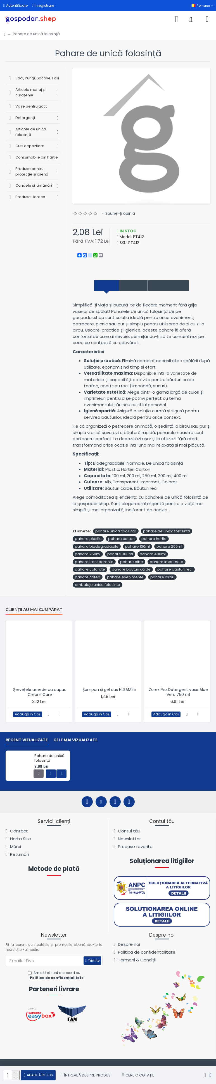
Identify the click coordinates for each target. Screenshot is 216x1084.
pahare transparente (94, 562)
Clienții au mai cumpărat (34, 609)
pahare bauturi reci (175, 570)
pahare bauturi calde (131, 570)
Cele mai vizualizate (75, 740)
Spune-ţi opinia (120, 213)
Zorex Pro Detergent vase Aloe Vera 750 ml (178, 692)
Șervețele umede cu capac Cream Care (40, 692)
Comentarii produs (176, 286)
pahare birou (162, 578)
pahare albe (131, 562)
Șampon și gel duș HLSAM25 (109, 689)
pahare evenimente (125, 578)
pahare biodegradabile (96, 547)
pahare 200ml (169, 547)
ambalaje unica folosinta (97, 585)
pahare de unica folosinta (166, 532)
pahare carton (121, 539)
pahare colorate (90, 570)
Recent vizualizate (27, 740)
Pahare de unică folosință (49, 758)
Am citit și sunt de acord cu (56, 976)
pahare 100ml (137, 547)
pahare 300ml (120, 555)
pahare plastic (88, 539)
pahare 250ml (88, 555)
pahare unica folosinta (115, 532)
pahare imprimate (166, 562)
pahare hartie (154, 539)
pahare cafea (87, 578)
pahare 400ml (153, 555)
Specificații (130, 286)
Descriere (95, 286)
